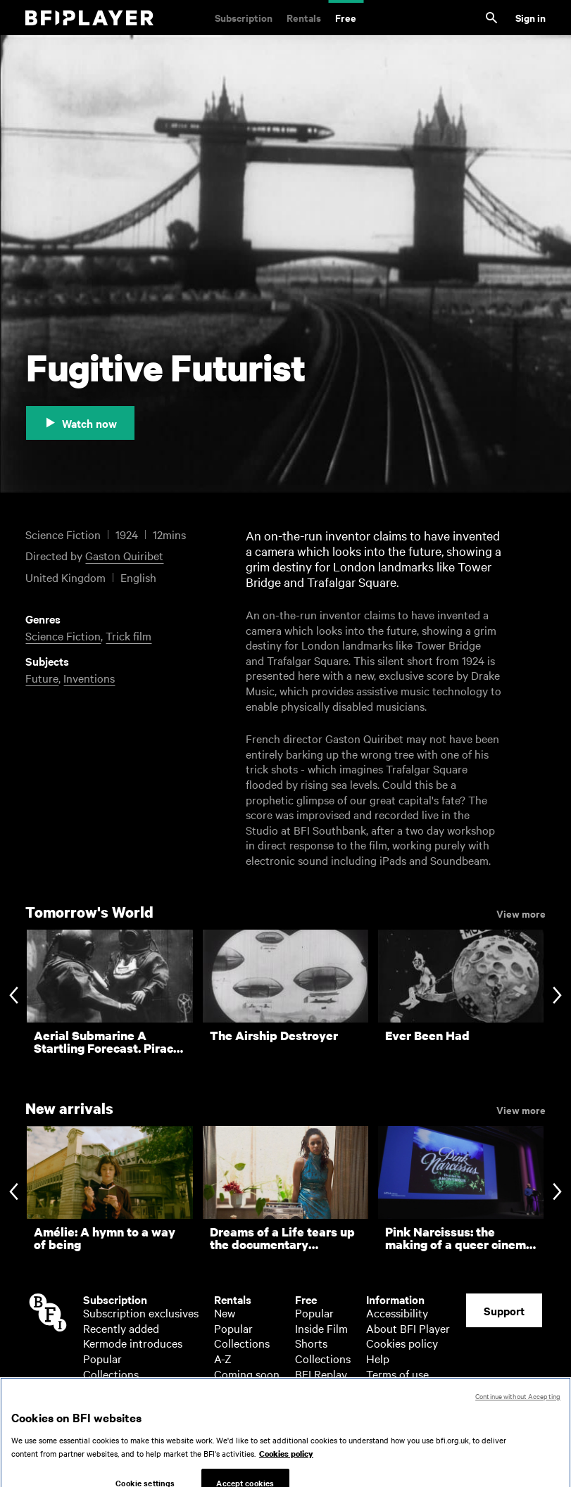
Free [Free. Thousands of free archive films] (345, 17)
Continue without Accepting (517, 1417)
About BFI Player (408, 1328)
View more (521, 913)
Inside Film (321, 1328)
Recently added (121, 1328)
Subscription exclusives (141, 1312)
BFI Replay (321, 1373)
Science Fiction (63, 635)
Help (377, 1358)
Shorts (311, 1342)
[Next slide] (557, 996)
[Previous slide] (14, 996)
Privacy (384, 1388)
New (224, 1312)
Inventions (89, 677)
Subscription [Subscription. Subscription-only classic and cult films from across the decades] (243, 17)
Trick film (128, 635)
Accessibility (397, 1312)
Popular (102, 1358)
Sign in (530, 17)
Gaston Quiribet (124, 555)
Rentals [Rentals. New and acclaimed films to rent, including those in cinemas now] (304, 17)
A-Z (92, 1388)
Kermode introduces (132, 1342)
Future (41, 677)
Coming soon (247, 1373)
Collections (111, 1373)
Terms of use (397, 1373)
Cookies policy (402, 1342)
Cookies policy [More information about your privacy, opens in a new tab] (286, 1475)
